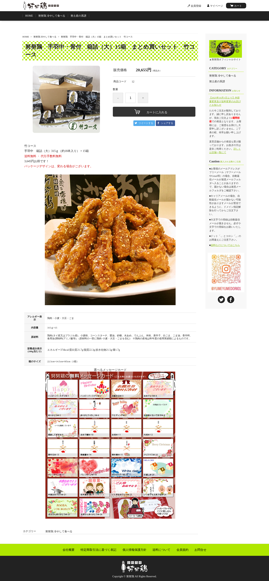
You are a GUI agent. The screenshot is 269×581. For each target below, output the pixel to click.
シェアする (167, 123)
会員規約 (182, 549)
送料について (161, 549)
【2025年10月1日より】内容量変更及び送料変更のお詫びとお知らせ (225, 101)
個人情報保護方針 (134, 549)
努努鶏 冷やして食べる (51, 15)
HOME (29, 15)
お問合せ (200, 549)
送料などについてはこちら (225, 245)
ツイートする (146, 123)
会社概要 (69, 549)
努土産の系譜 (78, 15)
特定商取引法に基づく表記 (98, 549)
